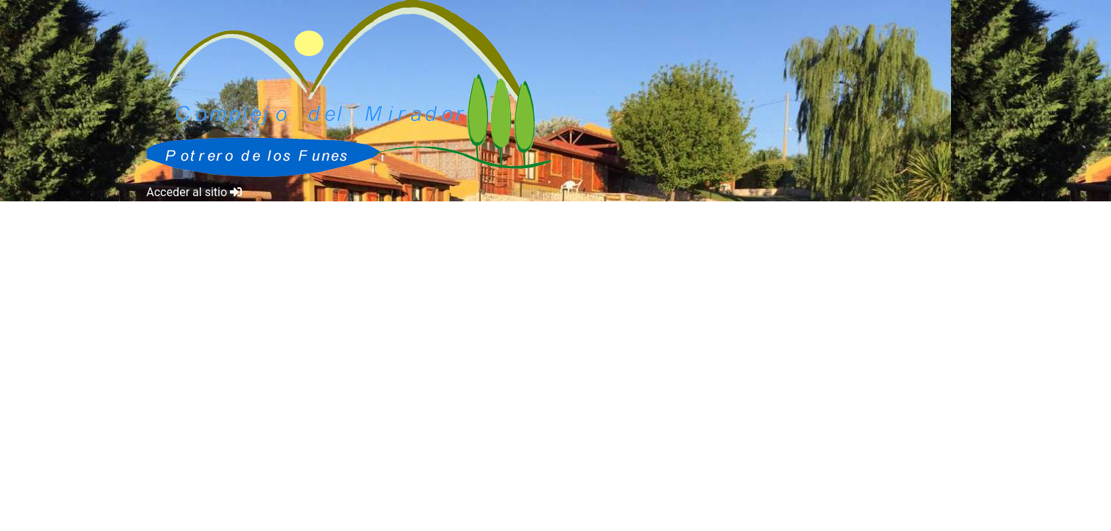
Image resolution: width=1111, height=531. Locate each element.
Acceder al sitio (195, 192)
